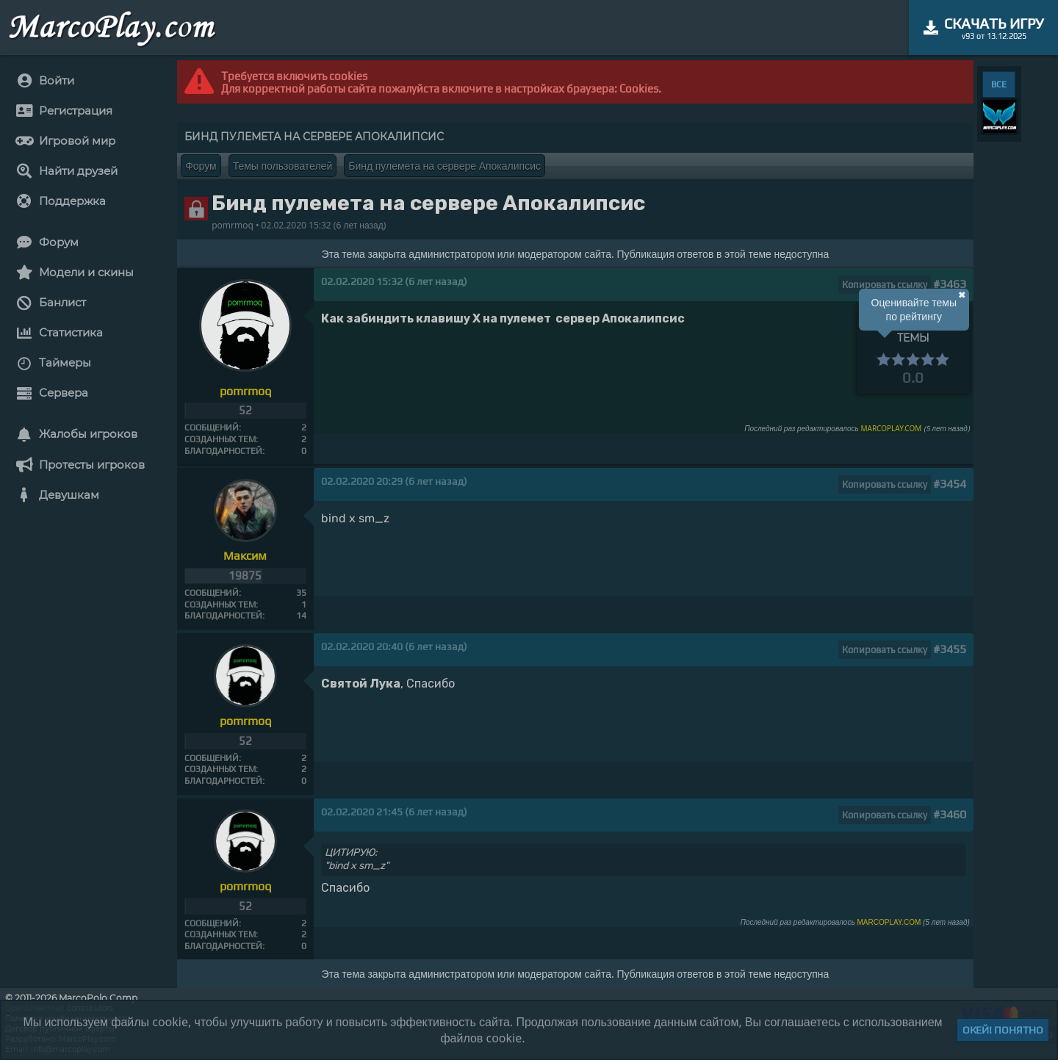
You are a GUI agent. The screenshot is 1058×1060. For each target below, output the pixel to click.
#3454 (949, 484)
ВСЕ (999, 84)
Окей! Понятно (1002, 1030)
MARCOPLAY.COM (890, 428)
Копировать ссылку (884, 284)
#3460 (949, 814)
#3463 (949, 284)
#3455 (949, 649)
